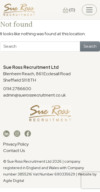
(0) (69, 10)
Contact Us (14, 150)
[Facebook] (28, 133)
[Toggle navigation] (89, 10)
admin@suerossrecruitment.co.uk (34, 95)
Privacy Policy (16, 144)
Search (90, 46)
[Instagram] (17, 133)
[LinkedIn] (6, 133)
